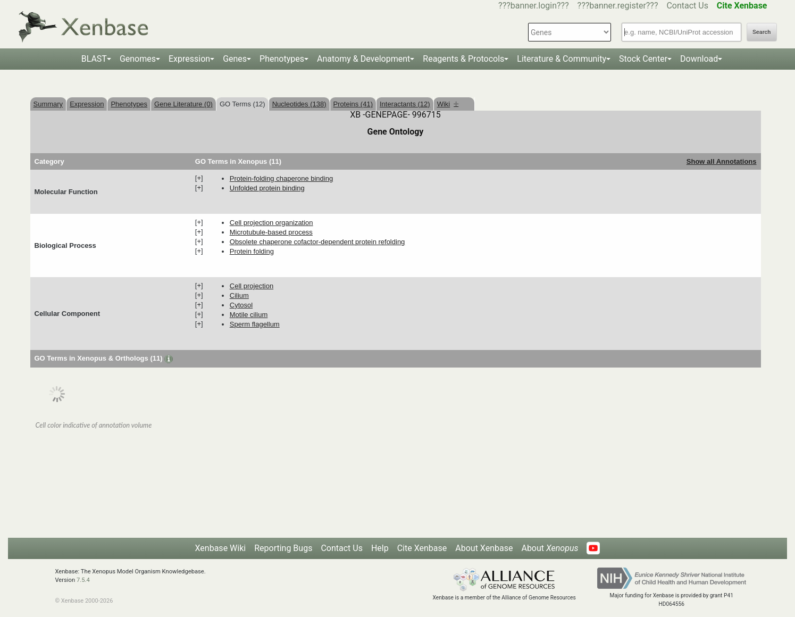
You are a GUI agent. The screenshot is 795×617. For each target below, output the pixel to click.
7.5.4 (83, 580)
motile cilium (249, 315)
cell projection (251, 286)
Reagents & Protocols (463, 59)
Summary (48, 104)
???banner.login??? (533, 6)
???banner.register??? (618, 6)
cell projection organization (271, 223)
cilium (239, 295)
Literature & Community (561, 59)
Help (380, 548)
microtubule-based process (271, 232)
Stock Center (643, 59)
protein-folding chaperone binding (281, 178)
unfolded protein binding (267, 188)
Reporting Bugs (283, 548)
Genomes (138, 59)
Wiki (448, 104)
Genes (235, 59)
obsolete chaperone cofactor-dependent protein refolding (317, 242)
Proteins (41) (353, 104)
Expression (189, 59)
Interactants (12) (405, 104)
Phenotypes (282, 59)
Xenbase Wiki (220, 548)
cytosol (241, 305)
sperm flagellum (255, 324)
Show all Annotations (722, 161)
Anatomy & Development (363, 59)
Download (699, 59)
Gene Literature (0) (183, 104)
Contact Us (687, 6)
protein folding (252, 251)
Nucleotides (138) (299, 104)
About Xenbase (484, 548)
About (549, 548)
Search (761, 32)
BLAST (94, 59)
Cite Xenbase (422, 548)
